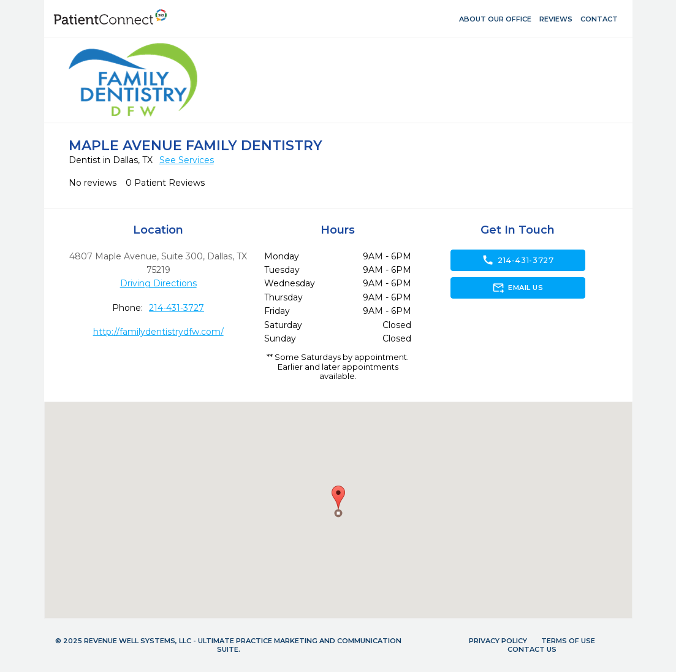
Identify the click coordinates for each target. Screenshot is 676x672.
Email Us (517, 287)
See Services (186, 160)
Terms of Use (568, 640)
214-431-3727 (176, 307)
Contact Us (531, 649)
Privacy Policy (498, 640)
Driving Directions (158, 283)
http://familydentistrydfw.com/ (158, 331)
